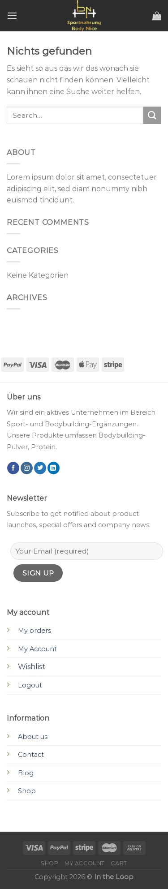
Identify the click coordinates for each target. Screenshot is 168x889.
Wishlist (31, 666)
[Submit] (152, 115)
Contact (31, 755)
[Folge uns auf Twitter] (40, 468)
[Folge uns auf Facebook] (13, 468)
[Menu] (12, 15)
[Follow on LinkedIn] (53, 468)
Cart (119, 863)
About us (32, 737)
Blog (26, 773)
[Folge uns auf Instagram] (27, 468)
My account (85, 863)
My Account (37, 649)
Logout (30, 685)
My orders (34, 631)
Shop (27, 791)
